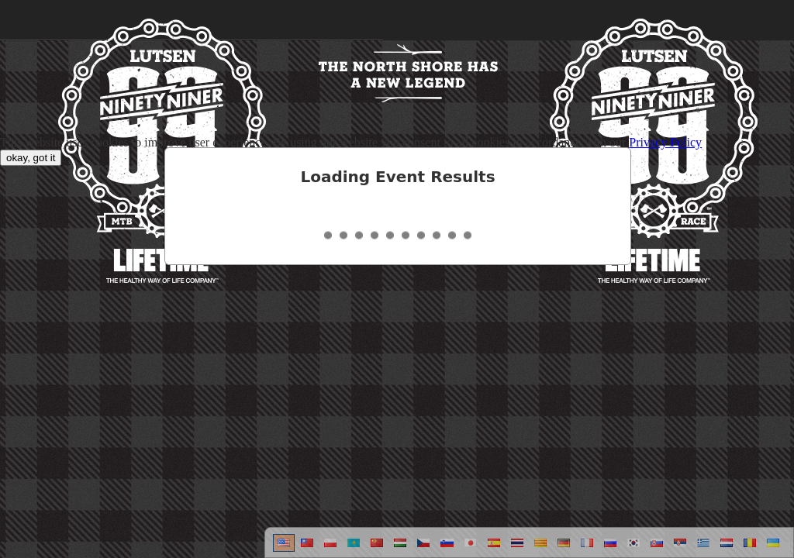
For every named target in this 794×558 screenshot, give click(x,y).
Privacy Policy (665, 142)
